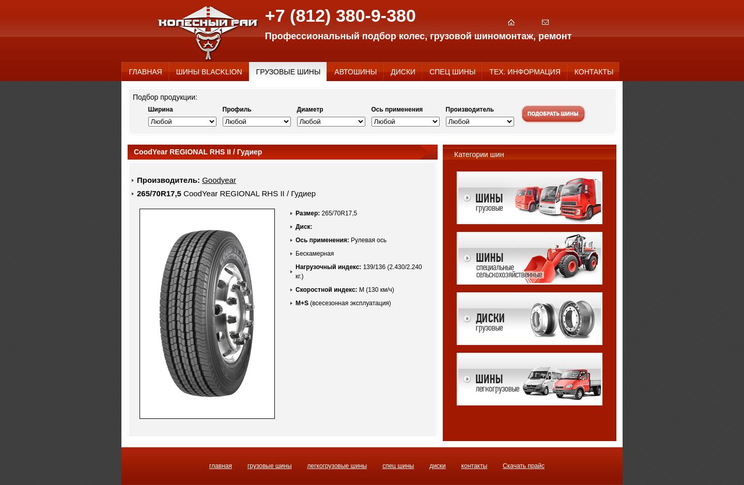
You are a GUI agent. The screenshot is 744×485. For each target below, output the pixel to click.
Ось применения (397, 109)
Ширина (160, 109)
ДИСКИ (437, 466)
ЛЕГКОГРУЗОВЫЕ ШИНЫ (337, 466)
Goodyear (219, 180)
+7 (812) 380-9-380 (340, 15)
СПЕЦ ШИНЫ (398, 466)
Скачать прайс (524, 466)
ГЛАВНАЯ (220, 466)
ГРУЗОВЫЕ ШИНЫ (269, 466)
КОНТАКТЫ (474, 466)
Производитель (470, 109)
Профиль (237, 109)
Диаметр (310, 109)
